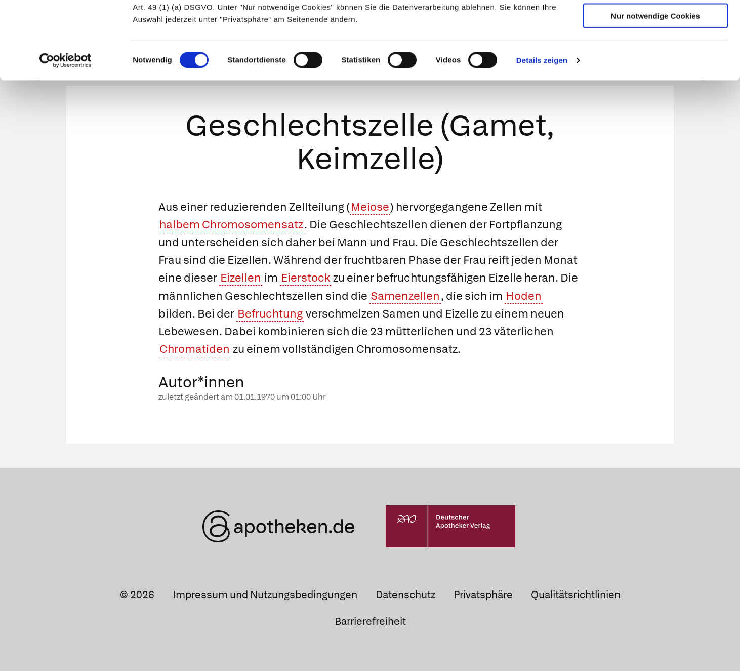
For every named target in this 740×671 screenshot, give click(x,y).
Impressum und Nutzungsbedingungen (265, 594)
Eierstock (305, 277)
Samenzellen (405, 296)
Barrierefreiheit (370, 621)
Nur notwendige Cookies (655, 81)
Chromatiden (194, 349)
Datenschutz (405, 594)
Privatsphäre (483, 594)
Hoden (524, 296)
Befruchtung (270, 313)
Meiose (370, 207)
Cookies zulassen (655, 24)
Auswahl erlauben (655, 53)
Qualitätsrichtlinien (576, 594)
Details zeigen (541, 126)
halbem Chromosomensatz (231, 224)
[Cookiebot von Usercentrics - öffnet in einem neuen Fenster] (65, 126)
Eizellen (240, 277)
